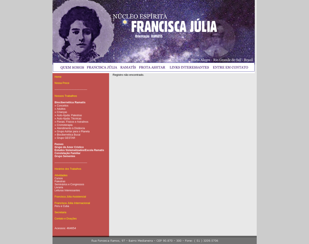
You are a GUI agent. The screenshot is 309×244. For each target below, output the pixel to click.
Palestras (60, 181)
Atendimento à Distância (71, 128)
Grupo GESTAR (66, 137)
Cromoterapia (65, 125)
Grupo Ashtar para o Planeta (73, 131)
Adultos (61, 108)
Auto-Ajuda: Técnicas (69, 118)
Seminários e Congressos (69, 184)
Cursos (59, 178)
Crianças (62, 112)
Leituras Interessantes (67, 190)
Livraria (59, 187)
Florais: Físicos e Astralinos (72, 121)
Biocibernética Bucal (68, 134)
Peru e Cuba (62, 206)
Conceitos (62, 105)
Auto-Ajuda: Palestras (69, 115)
